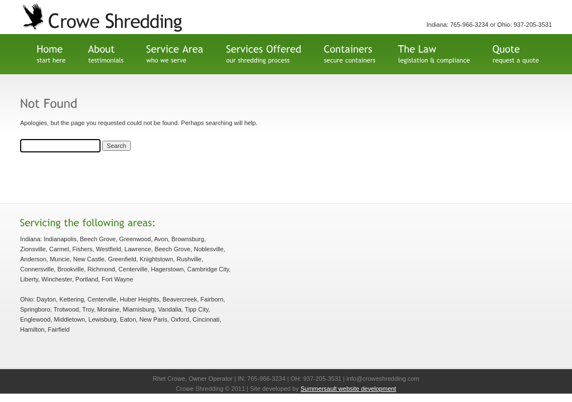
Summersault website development (348, 388)
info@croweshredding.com (382, 378)
